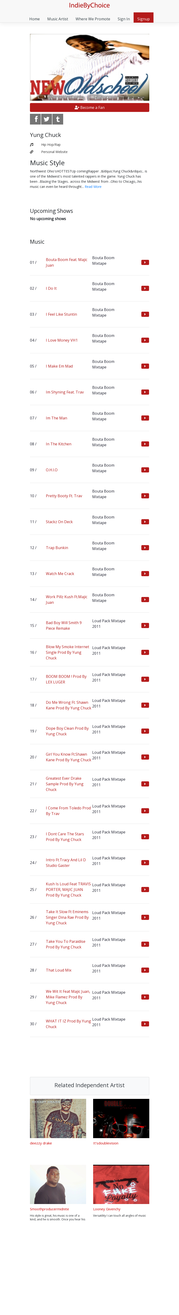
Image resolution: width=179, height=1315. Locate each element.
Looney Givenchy (107, 1209)
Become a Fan (90, 107)
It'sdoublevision (105, 1143)
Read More (93, 186)
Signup (143, 18)
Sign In (124, 18)
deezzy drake (41, 1143)
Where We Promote (93, 18)
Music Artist (57, 18)
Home (34, 18)
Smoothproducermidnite (49, 1209)
